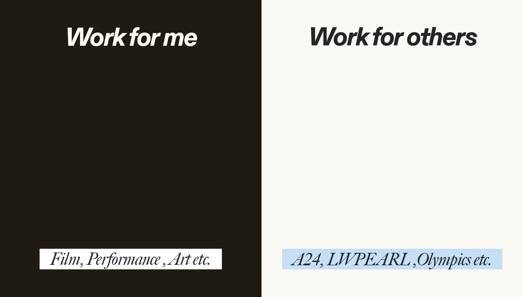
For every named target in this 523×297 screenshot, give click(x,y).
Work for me (131, 38)
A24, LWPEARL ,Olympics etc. (392, 259)
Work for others (392, 37)
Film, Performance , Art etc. (130, 259)
